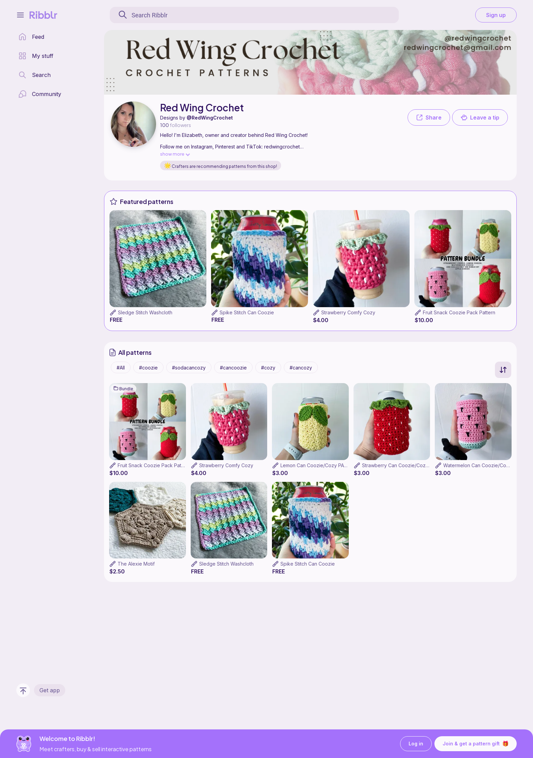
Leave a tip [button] (480, 117)
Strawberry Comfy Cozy (348, 312)
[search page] (34, 75)
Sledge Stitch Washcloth (145, 312)
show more (174, 154)
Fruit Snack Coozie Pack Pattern (459, 312)
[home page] (31, 37)
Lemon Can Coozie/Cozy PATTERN (320, 465)
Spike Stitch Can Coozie (247, 312)
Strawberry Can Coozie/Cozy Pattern (404, 465)
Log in (416, 744)
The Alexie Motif (136, 564)
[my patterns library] (35, 56)
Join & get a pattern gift (476, 744)
